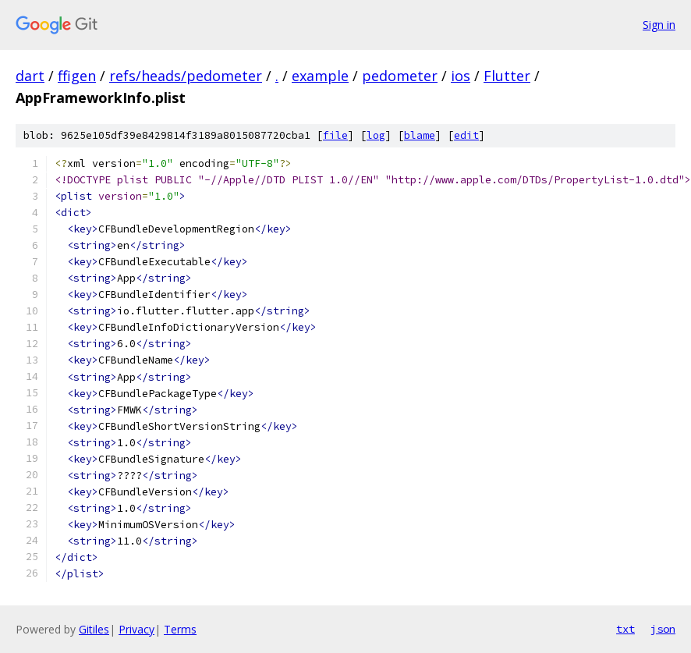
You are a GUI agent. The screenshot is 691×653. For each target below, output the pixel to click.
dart (30, 75)
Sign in (659, 24)
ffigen (77, 75)
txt (625, 629)
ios (460, 75)
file (335, 135)
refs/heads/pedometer (185, 75)
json (662, 629)
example (320, 75)
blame (419, 135)
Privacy (136, 629)
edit (466, 135)
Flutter (507, 75)
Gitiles (94, 629)
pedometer (400, 75)
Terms (180, 629)
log (376, 135)
